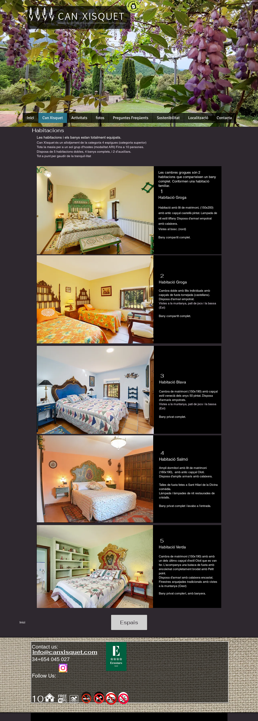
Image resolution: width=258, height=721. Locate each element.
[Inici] (22, 622)
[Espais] (129, 622)
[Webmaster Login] (75, 718)
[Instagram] (63, 668)
